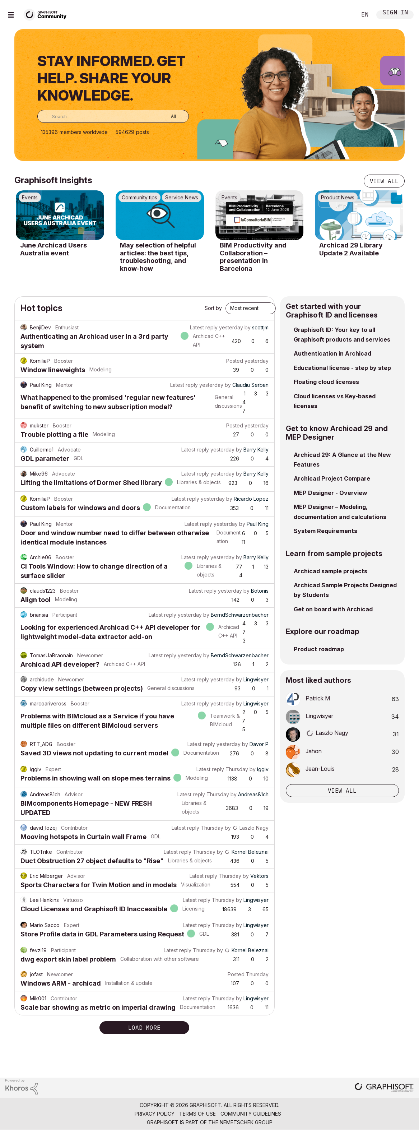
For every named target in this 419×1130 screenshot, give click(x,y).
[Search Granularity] (168, 116)
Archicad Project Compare (332, 478)
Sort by (213, 308)
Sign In (395, 13)
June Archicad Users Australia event (53, 249)
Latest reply (204, 327)
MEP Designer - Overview (330, 492)
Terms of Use (197, 1114)
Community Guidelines (250, 1114)
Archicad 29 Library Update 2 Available (351, 249)
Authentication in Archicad (332, 353)
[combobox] (113, 116)
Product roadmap (319, 649)
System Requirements (325, 530)
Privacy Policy (154, 1114)
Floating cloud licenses (326, 381)
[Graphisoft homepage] (384, 1088)
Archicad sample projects (330, 571)
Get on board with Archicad (333, 609)
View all (384, 181)
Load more (144, 1027)
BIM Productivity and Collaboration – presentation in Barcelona (253, 256)
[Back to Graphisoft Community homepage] (47, 14)
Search (343, 14)
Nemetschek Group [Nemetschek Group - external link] (246, 1122)
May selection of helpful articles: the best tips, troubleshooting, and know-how (158, 256)
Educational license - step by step (342, 367)
